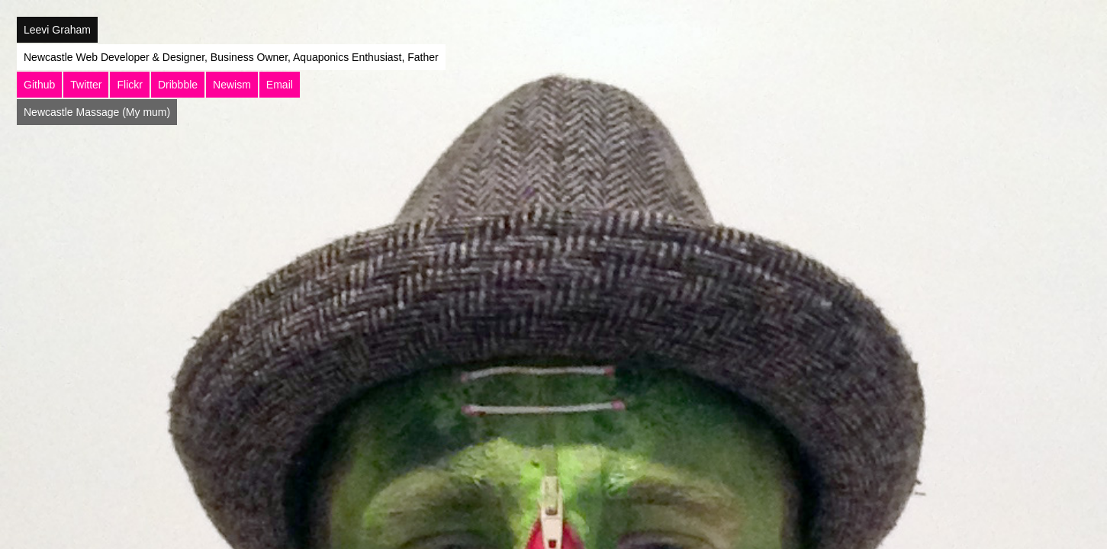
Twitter (85, 85)
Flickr (129, 85)
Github (39, 85)
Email (279, 85)
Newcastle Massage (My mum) (97, 112)
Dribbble (178, 85)
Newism (232, 85)
